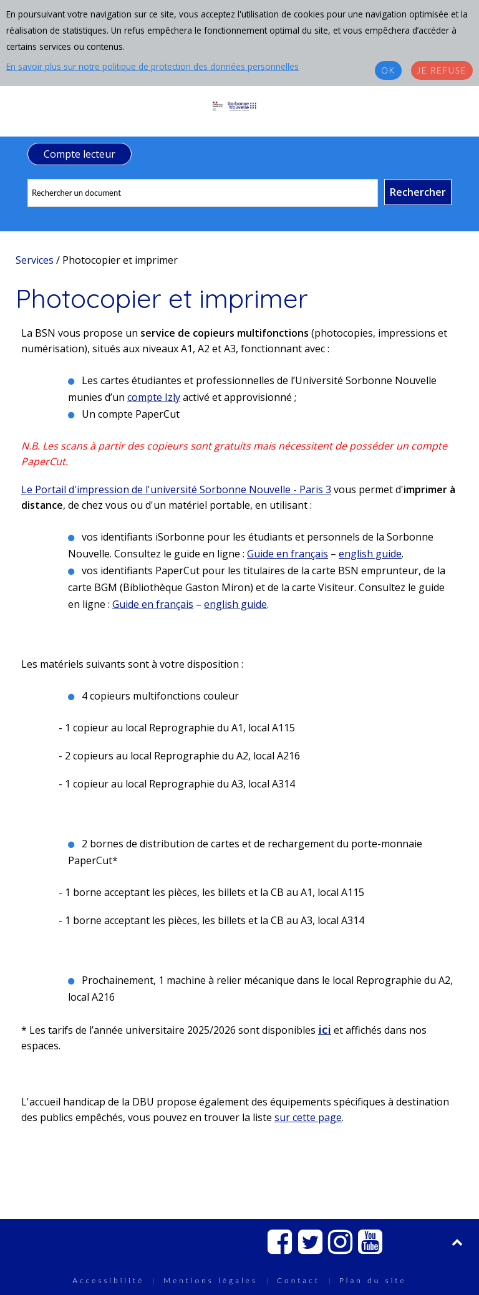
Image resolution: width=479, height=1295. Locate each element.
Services (35, 260)
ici (324, 1029)
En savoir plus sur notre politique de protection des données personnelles (152, 66)
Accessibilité (108, 1280)
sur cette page (308, 1117)
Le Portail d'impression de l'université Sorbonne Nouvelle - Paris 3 (176, 489)
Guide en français (287, 554)
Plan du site (373, 1280)
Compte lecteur (79, 154)
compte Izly (153, 397)
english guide (370, 554)
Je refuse (442, 70)
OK (388, 70)
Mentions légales (210, 1280)
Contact (298, 1280)
